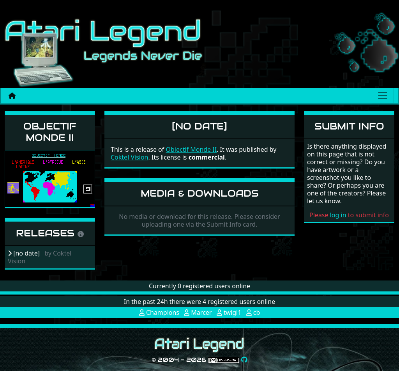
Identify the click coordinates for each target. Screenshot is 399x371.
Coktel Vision (129, 157)
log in (338, 215)
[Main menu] (383, 95)
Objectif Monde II (49, 132)
